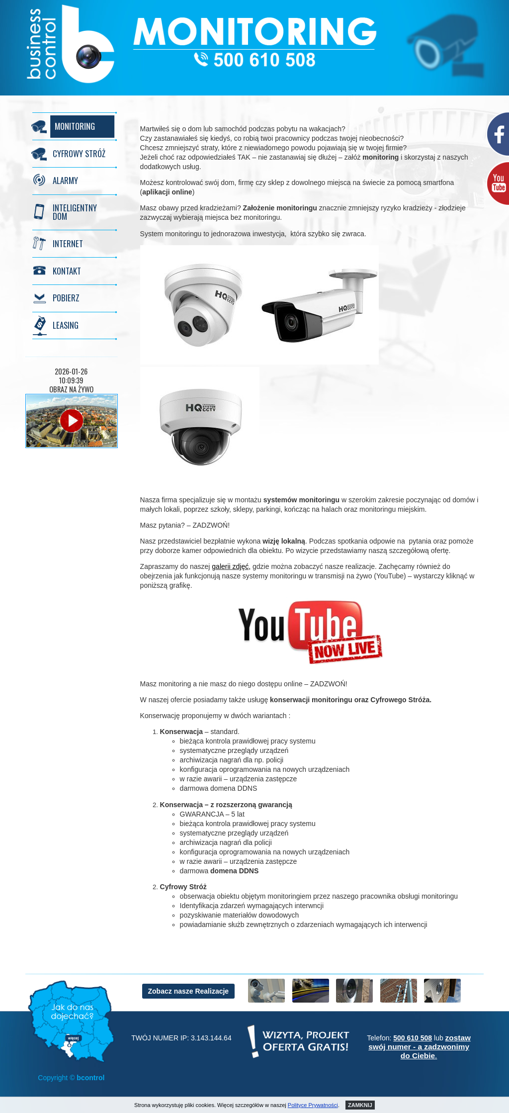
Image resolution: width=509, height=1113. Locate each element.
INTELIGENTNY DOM (75, 211)
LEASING (66, 325)
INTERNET (68, 243)
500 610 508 (412, 1038)
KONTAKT (67, 271)
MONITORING (73, 126)
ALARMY (65, 180)
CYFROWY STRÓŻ (79, 153)
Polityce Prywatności (313, 1105)
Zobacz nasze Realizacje (188, 991)
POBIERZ (66, 297)
